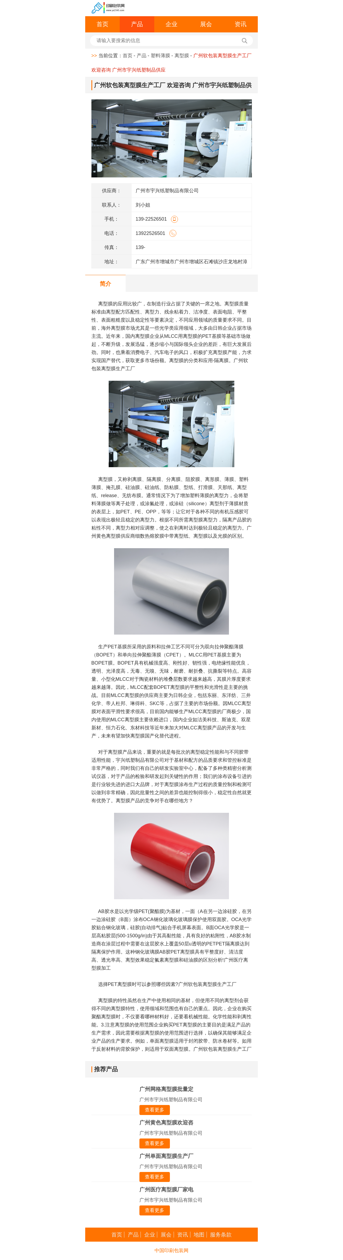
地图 (199, 1235)
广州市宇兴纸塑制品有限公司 (171, 1099)
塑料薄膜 (160, 55)
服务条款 (221, 1235)
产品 (137, 24)
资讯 (240, 24)
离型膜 (181, 55)
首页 (102, 24)
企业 (171, 24)
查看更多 (154, 1110)
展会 (206, 24)
